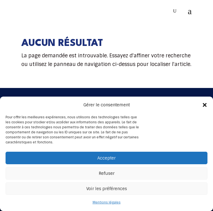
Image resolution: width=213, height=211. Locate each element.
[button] (204, 105)
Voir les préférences (106, 189)
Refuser (107, 173)
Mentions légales (107, 202)
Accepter (106, 158)
